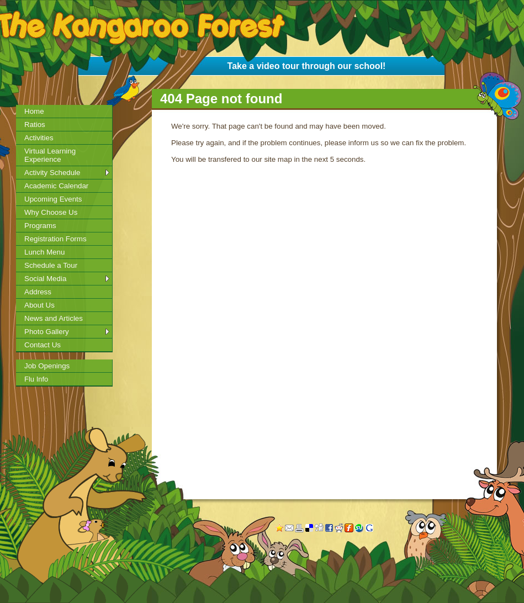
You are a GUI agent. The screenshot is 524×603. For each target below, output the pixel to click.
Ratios (34, 124)
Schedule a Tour (50, 265)
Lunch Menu (44, 252)
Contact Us (42, 345)
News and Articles (53, 318)
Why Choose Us (50, 212)
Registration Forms (55, 239)
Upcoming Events (53, 199)
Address (37, 292)
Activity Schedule (52, 172)
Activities (39, 138)
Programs (40, 225)
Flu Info (36, 379)
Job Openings (47, 366)
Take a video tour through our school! (306, 66)
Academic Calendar (56, 186)
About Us (39, 305)
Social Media (45, 278)
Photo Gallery (46, 331)
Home (34, 111)
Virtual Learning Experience (50, 155)
